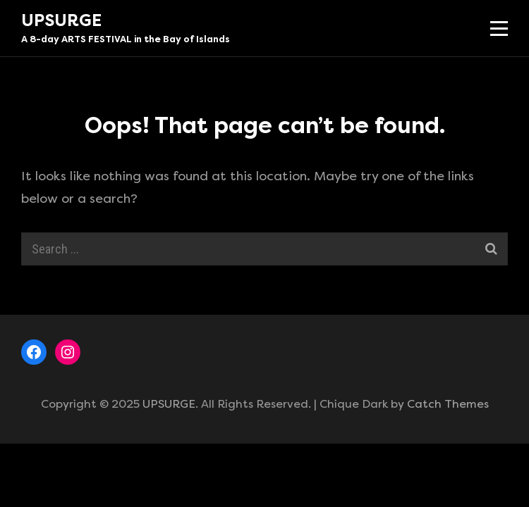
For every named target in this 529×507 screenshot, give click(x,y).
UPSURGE (61, 20)
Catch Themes (448, 404)
